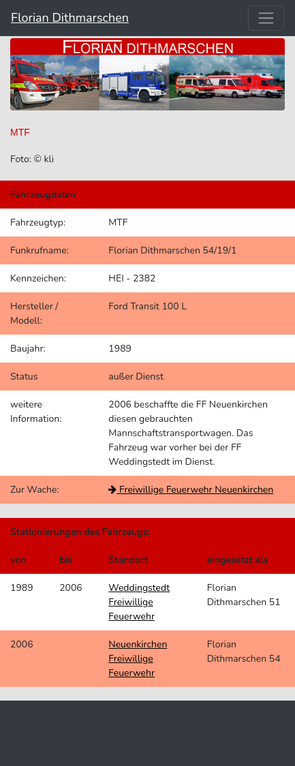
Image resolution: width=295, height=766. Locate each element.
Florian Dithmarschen (70, 18)
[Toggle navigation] (266, 18)
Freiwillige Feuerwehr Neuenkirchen (190, 489)
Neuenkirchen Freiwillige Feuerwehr (137, 658)
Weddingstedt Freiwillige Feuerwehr (139, 602)
